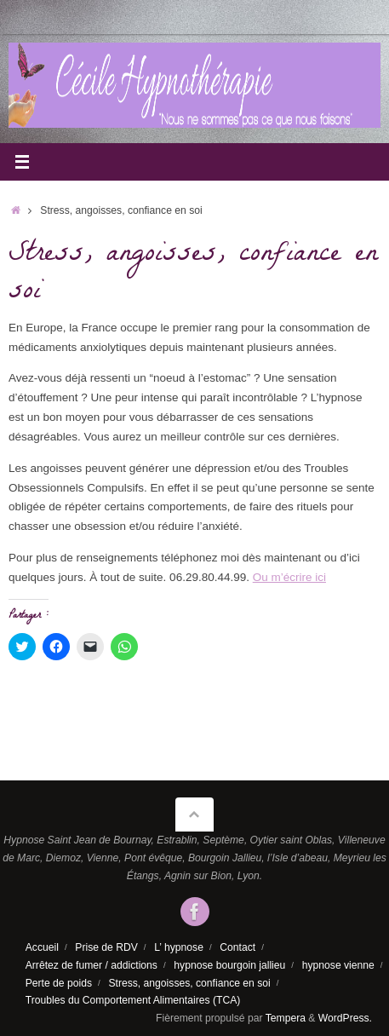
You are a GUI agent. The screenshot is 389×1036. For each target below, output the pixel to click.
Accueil (42, 947)
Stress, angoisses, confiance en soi (189, 983)
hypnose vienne (338, 965)
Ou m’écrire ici (289, 577)
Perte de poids (59, 983)
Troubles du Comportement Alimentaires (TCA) (133, 1000)
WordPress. (345, 1018)
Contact (237, 947)
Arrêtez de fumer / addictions (91, 965)
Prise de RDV (106, 947)
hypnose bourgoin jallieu (229, 965)
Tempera (286, 1018)
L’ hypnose (178, 947)
